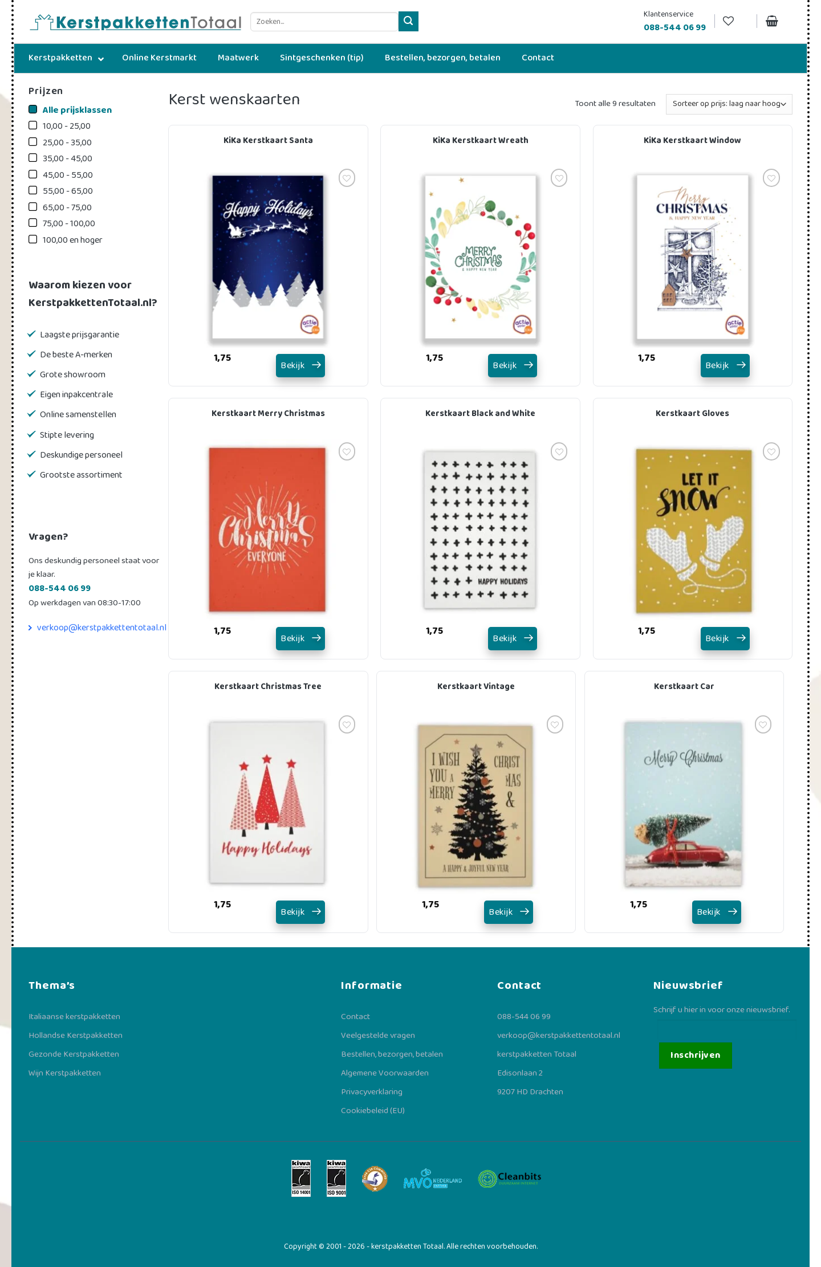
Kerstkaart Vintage (476, 687)
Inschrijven (695, 1055)
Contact (355, 1017)
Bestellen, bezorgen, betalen (392, 1054)
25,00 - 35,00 (67, 143)
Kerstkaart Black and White (480, 414)
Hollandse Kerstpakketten (76, 1035)
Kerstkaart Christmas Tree (268, 687)
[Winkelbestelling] (729, 104)
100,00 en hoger (73, 240)
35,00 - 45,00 (67, 159)
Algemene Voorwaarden (385, 1073)
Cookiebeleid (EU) (373, 1111)
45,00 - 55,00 (68, 175)
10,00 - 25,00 (67, 126)
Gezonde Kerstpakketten (74, 1054)
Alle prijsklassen (77, 110)
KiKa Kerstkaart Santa (268, 141)
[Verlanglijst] (735, 21)
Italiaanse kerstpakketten (74, 1017)
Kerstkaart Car (684, 687)
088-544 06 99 (524, 1017)
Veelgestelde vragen (378, 1035)
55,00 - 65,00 (68, 191)
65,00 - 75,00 (67, 208)
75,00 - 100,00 (69, 224)
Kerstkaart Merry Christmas (268, 414)
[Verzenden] (408, 21)
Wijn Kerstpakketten (65, 1073)
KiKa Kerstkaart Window (692, 141)
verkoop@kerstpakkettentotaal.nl (101, 628)
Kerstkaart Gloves (692, 414)
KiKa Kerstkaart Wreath (481, 141)
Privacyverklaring (372, 1092)
